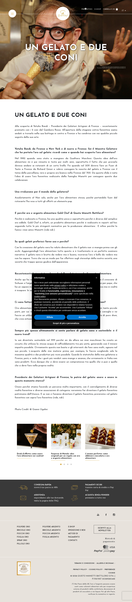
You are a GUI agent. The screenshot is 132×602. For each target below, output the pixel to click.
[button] (96, 277)
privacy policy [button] (60, 285)
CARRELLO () (109, 9)
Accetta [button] (82, 317)
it (123, 11)
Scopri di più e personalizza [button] (66, 323)
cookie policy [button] (39, 296)
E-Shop (98, 9)
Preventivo (87, 9)
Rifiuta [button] (50, 317)
